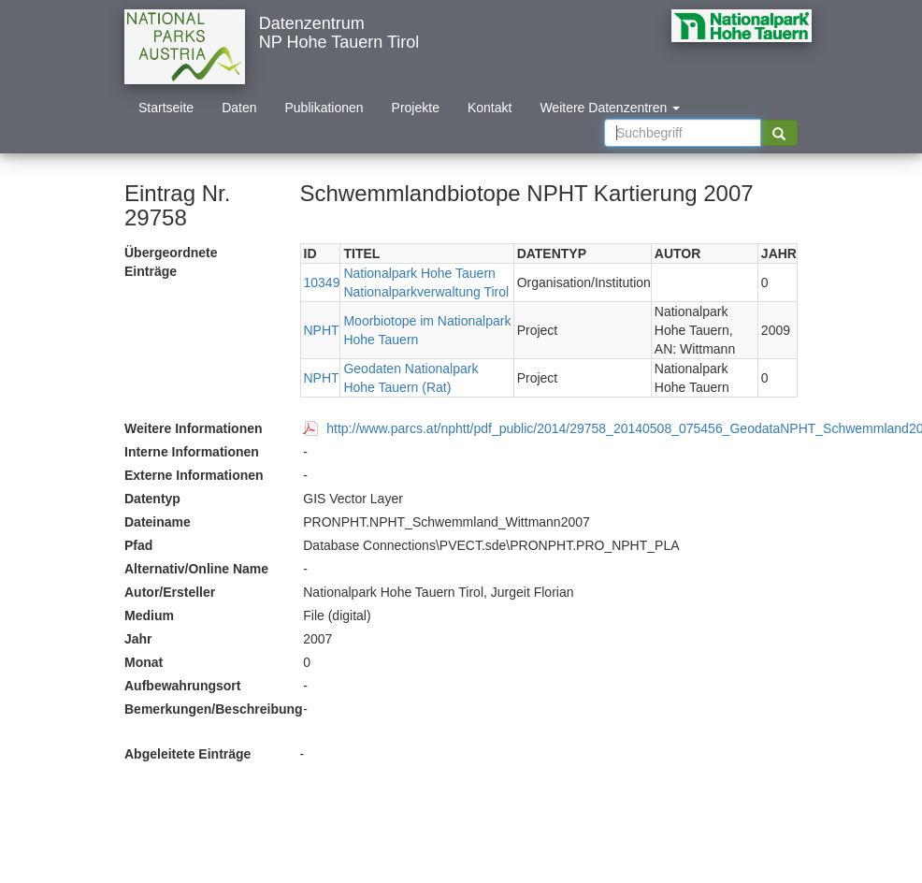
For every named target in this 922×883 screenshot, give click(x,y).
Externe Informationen (194, 475)
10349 (322, 282)
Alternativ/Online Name (196, 568)
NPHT (321, 330)
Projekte (415, 107)
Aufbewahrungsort (182, 685)
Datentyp (152, 498)
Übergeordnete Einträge (171, 262)
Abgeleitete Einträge (187, 753)
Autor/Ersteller (169, 592)
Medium (149, 615)
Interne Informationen (191, 451)
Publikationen (324, 107)
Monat (143, 662)
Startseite (166, 107)
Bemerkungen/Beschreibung (206, 709)
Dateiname (157, 521)
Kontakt (489, 107)
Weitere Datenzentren (610, 107)
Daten (239, 107)
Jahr (138, 638)
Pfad (138, 545)
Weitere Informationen (193, 428)
